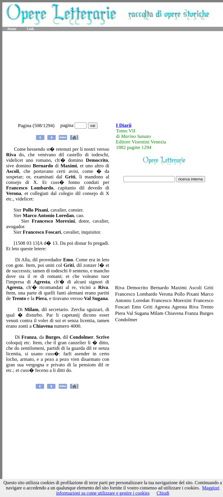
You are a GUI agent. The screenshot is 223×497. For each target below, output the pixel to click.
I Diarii (123, 125)
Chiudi (163, 493)
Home (12, 29)
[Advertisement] (112, 77)
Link (30, 29)
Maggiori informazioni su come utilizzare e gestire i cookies (138, 490)
